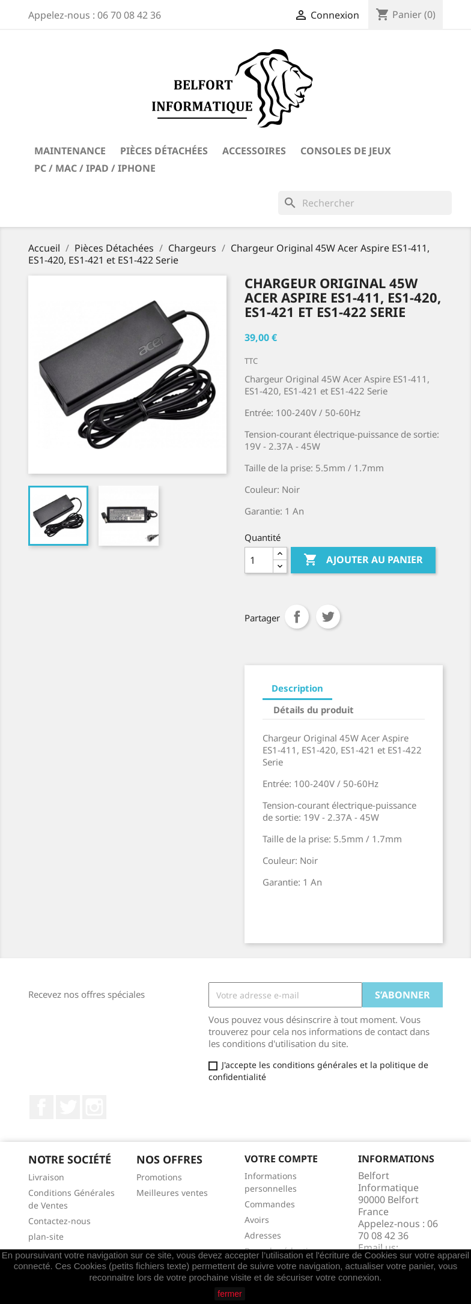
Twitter (68, 1107)
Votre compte (281, 1158)
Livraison (46, 1177)
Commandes (270, 1204)
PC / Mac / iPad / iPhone (95, 168)
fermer (229, 1294)
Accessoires (254, 150)
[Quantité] (259, 560)
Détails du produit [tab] (313, 710)
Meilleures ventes (172, 1192)
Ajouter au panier (363, 560)
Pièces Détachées (164, 150)
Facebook (41, 1107)
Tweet (328, 617)
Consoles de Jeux (345, 150)
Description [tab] (297, 688)
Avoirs (257, 1219)
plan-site (46, 1236)
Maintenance (70, 150)
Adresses (263, 1235)
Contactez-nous (59, 1221)
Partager (297, 617)
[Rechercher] (365, 203)
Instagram (94, 1107)
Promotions (159, 1177)
